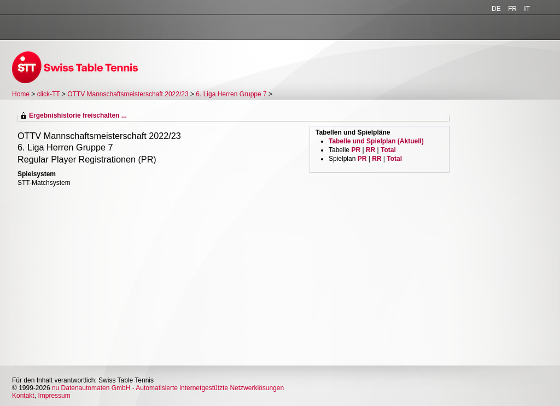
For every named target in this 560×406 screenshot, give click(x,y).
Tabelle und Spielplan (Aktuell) (376, 141)
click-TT (48, 94)
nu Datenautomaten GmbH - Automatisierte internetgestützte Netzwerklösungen (168, 388)
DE (496, 9)
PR (355, 150)
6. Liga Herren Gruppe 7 (231, 94)
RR (370, 150)
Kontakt (23, 395)
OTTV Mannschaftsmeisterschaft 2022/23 (127, 94)
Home (21, 94)
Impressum (54, 395)
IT (527, 9)
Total (388, 150)
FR (512, 9)
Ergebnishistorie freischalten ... (78, 115)
